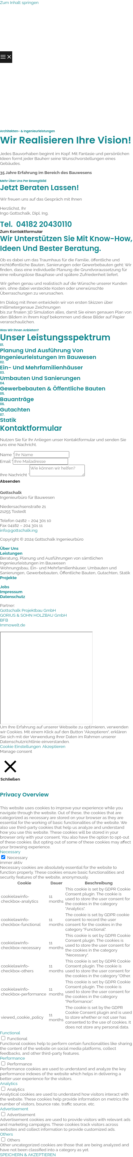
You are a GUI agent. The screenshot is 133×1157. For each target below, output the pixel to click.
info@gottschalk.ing (19, 530)
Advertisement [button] (14, 1108)
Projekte (8, 577)
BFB (4, 620)
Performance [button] (12, 1058)
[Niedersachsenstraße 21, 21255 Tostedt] (46, 678)
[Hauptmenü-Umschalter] (6, 57)
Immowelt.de (12, 624)
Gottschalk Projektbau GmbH (28, 610)
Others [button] (6, 1134)
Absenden (10, 481)
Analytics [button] (8, 1083)
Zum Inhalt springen (19, 2)
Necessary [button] (10, 851)
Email (6, 461)
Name (7, 454)
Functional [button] (10, 1032)
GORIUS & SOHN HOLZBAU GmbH (33, 615)
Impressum (11, 591)
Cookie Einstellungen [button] (20, 746)
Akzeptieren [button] (54, 746)
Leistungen (11, 553)
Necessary (17, 857)
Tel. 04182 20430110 (36, 224)
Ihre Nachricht (15, 474)
